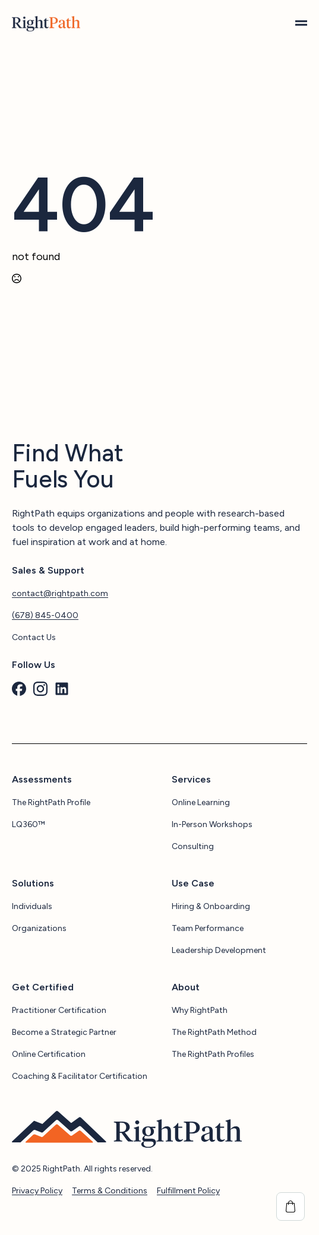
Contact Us (34, 637)
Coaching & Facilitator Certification (79, 1076)
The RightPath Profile (51, 802)
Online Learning (201, 802)
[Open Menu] (301, 24)
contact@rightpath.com (60, 593)
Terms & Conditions (109, 1191)
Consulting (193, 846)
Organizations (39, 928)
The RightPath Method (214, 1032)
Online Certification (49, 1054)
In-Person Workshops (212, 824)
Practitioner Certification (59, 1010)
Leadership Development (219, 950)
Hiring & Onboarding (211, 906)
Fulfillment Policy (188, 1191)
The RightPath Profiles (213, 1054)
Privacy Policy (37, 1191)
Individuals (32, 906)
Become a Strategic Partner (64, 1032)
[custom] (19, 689)
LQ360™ (28, 824)
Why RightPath (200, 1010)
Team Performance (208, 928)
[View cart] (290, 1206)
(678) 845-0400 (45, 615)
